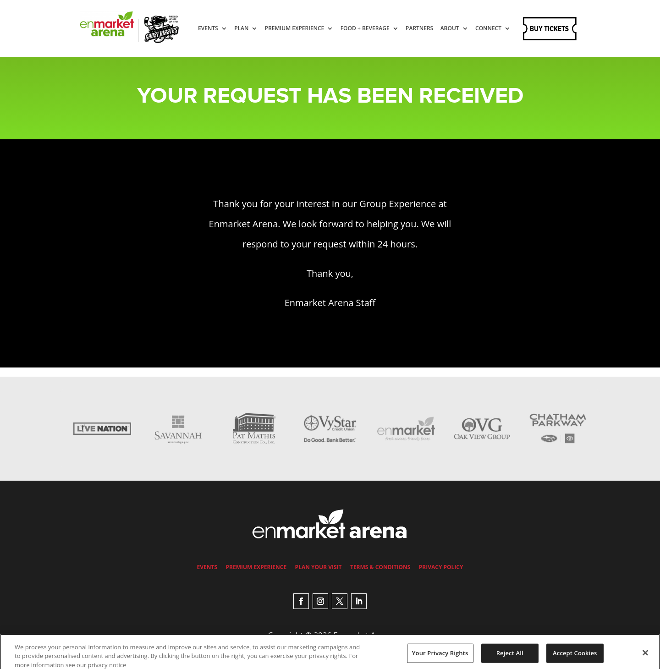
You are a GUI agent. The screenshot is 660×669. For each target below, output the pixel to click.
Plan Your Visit (318, 567)
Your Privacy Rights (440, 657)
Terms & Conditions (380, 567)
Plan (250, 28)
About (458, 28)
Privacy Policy (441, 567)
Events (217, 28)
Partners (428, 28)
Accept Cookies (575, 657)
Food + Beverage (373, 28)
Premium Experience (303, 28)
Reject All (509, 657)
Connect (220, 60)
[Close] (645, 657)
